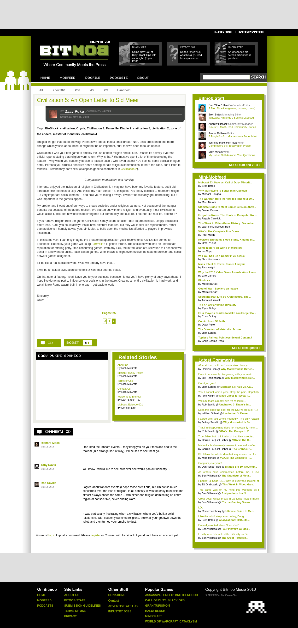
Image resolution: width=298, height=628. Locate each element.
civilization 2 (160, 128)
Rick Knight (208, 267)
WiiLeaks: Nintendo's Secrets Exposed (231, 117)
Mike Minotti (216, 152)
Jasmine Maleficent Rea (223, 142)
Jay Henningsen (212, 377)
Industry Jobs (119, 611)
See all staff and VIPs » (244, 165)
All (41, 90)
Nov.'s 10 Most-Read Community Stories (232, 127)
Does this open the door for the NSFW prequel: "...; (228, 409)
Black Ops (139, 47)
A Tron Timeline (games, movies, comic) (232, 108)
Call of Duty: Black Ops (165, 600)
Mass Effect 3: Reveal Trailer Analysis (221, 264)
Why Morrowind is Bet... (240, 377)
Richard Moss (50, 443)
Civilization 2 (129, 169)
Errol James (209, 275)
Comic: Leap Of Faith (211, 321)
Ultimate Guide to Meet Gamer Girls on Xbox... (227, 206)
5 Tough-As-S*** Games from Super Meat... (234, 136)
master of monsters (66, 134)
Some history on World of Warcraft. (220, 247)
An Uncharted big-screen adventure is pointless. (239, 55)
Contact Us (123, 388)
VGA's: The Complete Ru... (236, 431)
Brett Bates (215, 114)
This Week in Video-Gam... (238, 484)
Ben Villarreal (210, 475)
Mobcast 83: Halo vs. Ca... (237, 386)
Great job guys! (207, 383)
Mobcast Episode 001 (130, 404)
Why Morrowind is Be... (237, 422)
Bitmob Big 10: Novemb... (241, 466)
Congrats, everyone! (210, 463)
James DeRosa (218, 133)
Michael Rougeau (212, 194)
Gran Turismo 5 (157, 605)
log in (51, 535)
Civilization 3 (95, 128)
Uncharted (235, 47)
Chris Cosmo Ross (213, 340)
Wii (92, 90)
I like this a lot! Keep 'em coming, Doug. (221, 516)
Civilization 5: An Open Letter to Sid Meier (88, 100)
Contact (113, 600)
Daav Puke (74, 111)
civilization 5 (141, 128)
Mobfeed (44, 600)
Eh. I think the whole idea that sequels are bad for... (228, 454)
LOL (200, 507)
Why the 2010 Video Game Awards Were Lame (227, 272)
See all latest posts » (246, 348)
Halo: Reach (155, 611)
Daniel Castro (210, 210)
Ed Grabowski (210, 484)
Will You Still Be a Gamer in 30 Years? (221, 255)
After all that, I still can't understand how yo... (224, 365)
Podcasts (45, 605)
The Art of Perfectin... (235, 537)
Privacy (70, 616)
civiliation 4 (89, 134)
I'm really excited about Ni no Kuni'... (219, 525)
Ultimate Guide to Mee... (240, 511)
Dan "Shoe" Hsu (218, 105)
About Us (122, 364)
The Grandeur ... (242, 448)
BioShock (51, 128)
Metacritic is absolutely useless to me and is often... (228, 445)
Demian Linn (209, 369)
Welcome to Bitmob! (129, 396)
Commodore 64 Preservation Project (230, 145)
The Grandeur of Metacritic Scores (219, 329)
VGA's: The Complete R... (236, 457)
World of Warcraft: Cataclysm (171, 621)
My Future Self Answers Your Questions (232, 155)
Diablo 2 (125, 128)
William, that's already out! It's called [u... (222, 400)
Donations (116, 595)
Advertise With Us (123, 606)
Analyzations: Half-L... (235, 493)
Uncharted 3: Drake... (236, 413)
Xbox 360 (59, 90)
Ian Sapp (207, 251)
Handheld (123, 90)
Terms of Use (125, 380)
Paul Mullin (208, 234)
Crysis (80, 128)
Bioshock (204, 280)
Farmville (112, 128)
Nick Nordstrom (211, 259)
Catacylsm (187, 47)
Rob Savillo (48, 483)
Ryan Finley (209, 308)
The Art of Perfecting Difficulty (217, 304)
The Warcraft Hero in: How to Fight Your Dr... (226, 198)
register (95, 535)
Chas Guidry (209, 316)
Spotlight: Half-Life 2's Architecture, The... (224, 296)
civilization (67, 128)
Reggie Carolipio (211, 218)
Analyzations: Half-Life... (234, 520)
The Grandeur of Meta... (236, 475)
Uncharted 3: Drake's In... (235, 404)
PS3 (77, 90)
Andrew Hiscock (218, 123)
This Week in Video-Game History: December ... (227, 223)
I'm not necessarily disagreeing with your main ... (226, 374)
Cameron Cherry (211, 511)
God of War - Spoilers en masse (218, 288)
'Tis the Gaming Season (236, 502)
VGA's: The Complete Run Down (218, 231)
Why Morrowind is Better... (237, 369)
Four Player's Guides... (236, 528)
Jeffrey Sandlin (211, 422)
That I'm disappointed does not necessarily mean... (228, 427)
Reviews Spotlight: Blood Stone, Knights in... (226, 239)
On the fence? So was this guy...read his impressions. (191, 55)
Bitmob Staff (74, 600)
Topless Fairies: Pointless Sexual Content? (225, 337)
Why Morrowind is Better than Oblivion (222, 190)
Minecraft (153, 616)
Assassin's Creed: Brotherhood (171, 595)
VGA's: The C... (241, 440)
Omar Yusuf (209, 243)
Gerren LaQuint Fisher (215, 440)
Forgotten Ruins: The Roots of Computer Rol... (227, 215)
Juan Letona (209, 332)
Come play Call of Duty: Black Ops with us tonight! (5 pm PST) (144, 56)
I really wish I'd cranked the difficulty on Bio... (224, 534)
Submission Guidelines (82, 605)
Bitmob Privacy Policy (130, 372)
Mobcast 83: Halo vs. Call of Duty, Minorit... (225, 182)
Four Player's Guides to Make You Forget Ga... (227, 313)
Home (41, 595)
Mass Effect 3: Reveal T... (235, 395)
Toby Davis (48, 465)
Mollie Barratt (209, 283)
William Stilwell (211, 413)
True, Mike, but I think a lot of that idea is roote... (226, 436)
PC (106, 90)
